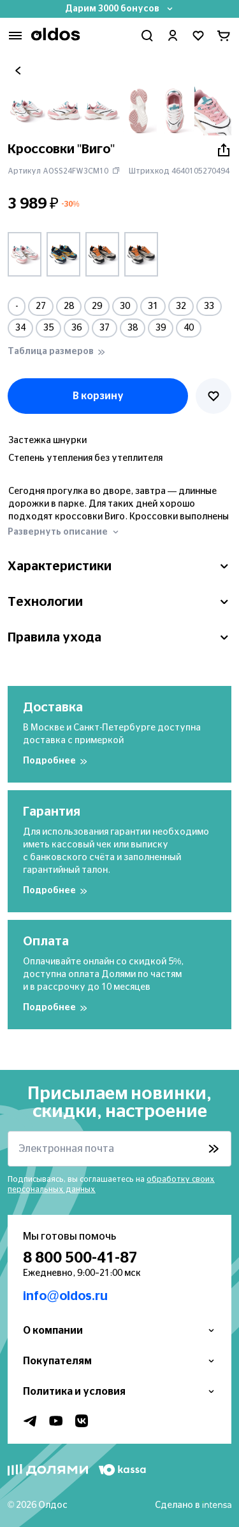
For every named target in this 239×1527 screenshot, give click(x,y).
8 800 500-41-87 (80, 1258)
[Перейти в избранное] (198, 35)
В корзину (98, 396)
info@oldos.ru (65, 1296)
